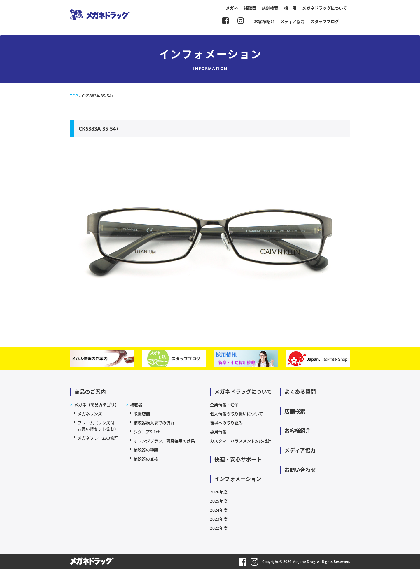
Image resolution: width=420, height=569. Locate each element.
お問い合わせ (300, 469)
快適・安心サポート (238, 459)
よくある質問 (300, 391)
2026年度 (219, 492)
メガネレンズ (90, 413)
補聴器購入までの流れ (154, 423)
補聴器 (250, 8)
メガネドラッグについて (324, 8)
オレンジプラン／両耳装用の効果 (164, 441)
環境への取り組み (226, 423)
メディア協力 (292, 21)
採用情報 (218, 432)
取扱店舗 (142, 413)
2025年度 (219, 501)
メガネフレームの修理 (98, 438)
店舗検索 (270, 8)
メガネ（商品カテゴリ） (96, 404)
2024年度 (219, 510)
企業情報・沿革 (224, 404)
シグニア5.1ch (147, 432)
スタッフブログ (324, 21)
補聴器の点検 (146, 459)
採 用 (290, 8)
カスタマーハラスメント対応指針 (240, 441)
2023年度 (219, 519)
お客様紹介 (264, 21)
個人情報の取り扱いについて (236, 413)
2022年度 (219, 528)
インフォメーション (237, 478)
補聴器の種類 (146, 450)
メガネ (232, 8)
